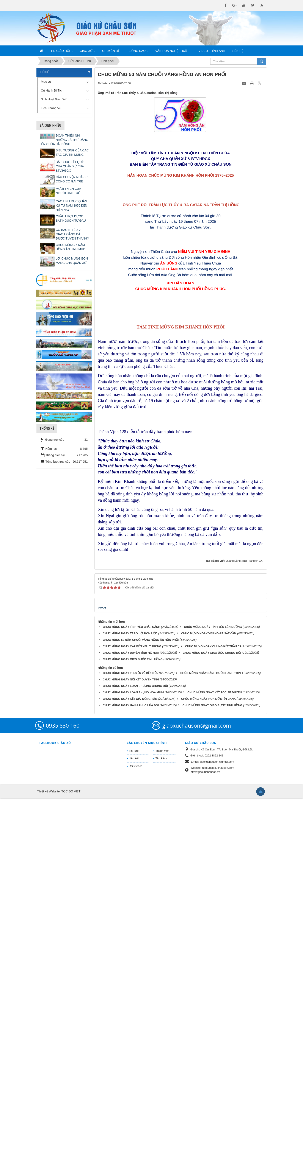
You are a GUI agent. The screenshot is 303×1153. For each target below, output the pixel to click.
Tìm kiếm (161, 1113)
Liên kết (134, 1113)
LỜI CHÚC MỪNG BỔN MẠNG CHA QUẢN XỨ (72, 261)
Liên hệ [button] (237, 51)
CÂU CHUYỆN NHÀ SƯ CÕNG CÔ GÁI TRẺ (72, 179)
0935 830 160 (63, 1080)
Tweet (102, 963)
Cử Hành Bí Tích (52, 90)
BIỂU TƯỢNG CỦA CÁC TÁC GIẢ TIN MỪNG (72, 152)
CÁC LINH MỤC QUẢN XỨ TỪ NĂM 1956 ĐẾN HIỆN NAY (71, 205)
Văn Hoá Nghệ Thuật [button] (173, 52)
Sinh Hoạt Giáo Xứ (53, 99)
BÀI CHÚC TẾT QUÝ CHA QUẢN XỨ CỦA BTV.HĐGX (70, 166)
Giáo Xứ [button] (88, 52)
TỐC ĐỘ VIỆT (70, 1146)
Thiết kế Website (48, 1146)
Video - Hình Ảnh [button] (212, 51)
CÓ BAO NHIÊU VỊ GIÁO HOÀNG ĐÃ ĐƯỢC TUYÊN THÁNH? (72, 234)
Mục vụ (46, 81)
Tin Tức (133, 1105)
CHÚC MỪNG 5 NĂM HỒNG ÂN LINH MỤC (70, 247)
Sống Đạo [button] (139, 52)
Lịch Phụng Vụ (51, 108)
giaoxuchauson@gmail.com (196, 1080)
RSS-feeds (136, 1121)
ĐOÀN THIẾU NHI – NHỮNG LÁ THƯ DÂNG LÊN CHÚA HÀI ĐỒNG (64, 140)
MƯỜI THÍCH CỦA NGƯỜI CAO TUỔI (68, 191)
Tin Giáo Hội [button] (62, 52)
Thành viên (162, 1105)
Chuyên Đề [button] (112, 52)
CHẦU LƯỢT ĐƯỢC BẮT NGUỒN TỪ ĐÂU (71, 218)
